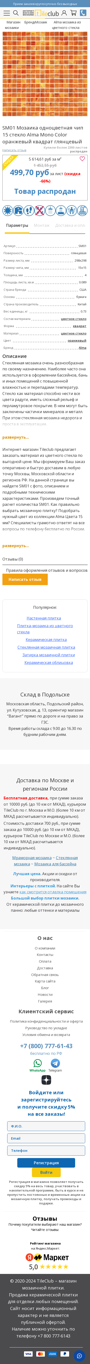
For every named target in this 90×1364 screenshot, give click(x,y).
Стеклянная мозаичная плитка (46, 647)
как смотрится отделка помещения (52, 892)
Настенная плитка (44, 618)
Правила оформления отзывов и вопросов (47, 570)
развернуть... (15, 437)
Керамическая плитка (46, 639)
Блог (45, 987)
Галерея (45, 1001)
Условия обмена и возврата (46, 1034)
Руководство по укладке (46, 1027)
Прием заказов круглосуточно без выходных (45, 4)
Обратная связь (45, 974)
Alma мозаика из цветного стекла (66, 25)
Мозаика (41, 22)
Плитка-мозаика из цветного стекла (45, 629)
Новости (45, 994)
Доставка (45, 967)
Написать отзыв (14, 150)
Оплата (45, 961)
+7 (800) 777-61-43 (46, 1046)
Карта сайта (45, 981)
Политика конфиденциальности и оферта (46, 1021)
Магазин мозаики (12, 25)
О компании (45, 948)
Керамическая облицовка (48, 662)
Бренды (29, 22)
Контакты (45, 954)
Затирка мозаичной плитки (49, 655)
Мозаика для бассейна (55, 864)
